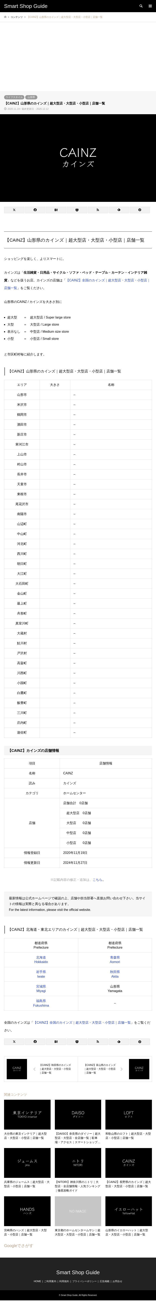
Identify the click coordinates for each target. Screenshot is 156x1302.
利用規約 (64, 1281)
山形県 (31, 97)
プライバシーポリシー (84, 1281)
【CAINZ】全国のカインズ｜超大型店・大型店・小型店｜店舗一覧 (82, 1022)
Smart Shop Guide (78, 1272)
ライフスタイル (14, 97)
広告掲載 (104, 1281)
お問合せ (117, 1281)
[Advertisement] (78, 60)
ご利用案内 (50, 1281)
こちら (97, 879)
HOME (37, 1281)
